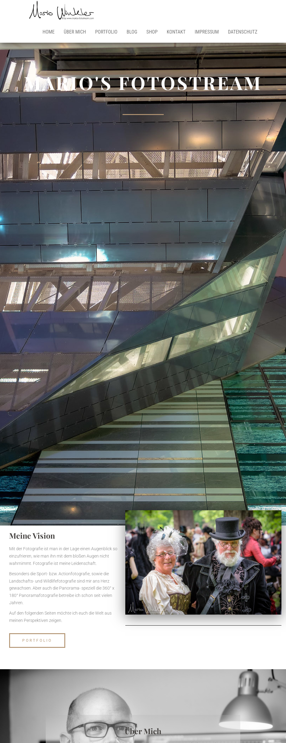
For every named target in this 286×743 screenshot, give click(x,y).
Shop (152, 32)
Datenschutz (242, 32)
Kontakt (176, 32)
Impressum (207, 32)
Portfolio (106, 32)
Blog (132, 32)
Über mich (75, 32)
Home (48, 32)
